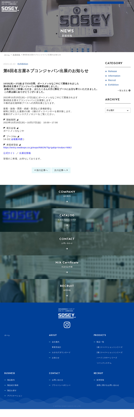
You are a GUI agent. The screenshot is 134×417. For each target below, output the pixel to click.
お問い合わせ (67, 248)
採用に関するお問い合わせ (108, 393)
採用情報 (67, 295)
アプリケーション (14, 404)
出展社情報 (25, 159)
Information (114, 76)
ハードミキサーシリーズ (107, 366)
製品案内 (11, 388)
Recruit (112, 80)
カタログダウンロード (67, 224)
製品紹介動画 (13, 393)
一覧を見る (123, 91)
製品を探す (12, 399)
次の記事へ (61, 177)
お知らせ (55, 366)
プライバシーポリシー (61, 393)
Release (112, 71)
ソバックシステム (104, 372)
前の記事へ (41, 177)
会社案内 (67, 201)
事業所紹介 (56, 355)
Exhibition (23, 64)
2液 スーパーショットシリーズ (110, 361)
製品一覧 (100, 350)
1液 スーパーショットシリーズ (110, 355)
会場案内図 (17, 144)
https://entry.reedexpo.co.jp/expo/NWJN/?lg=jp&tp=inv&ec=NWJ (37, 153)
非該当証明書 (67, 272)
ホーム (7, 343)
